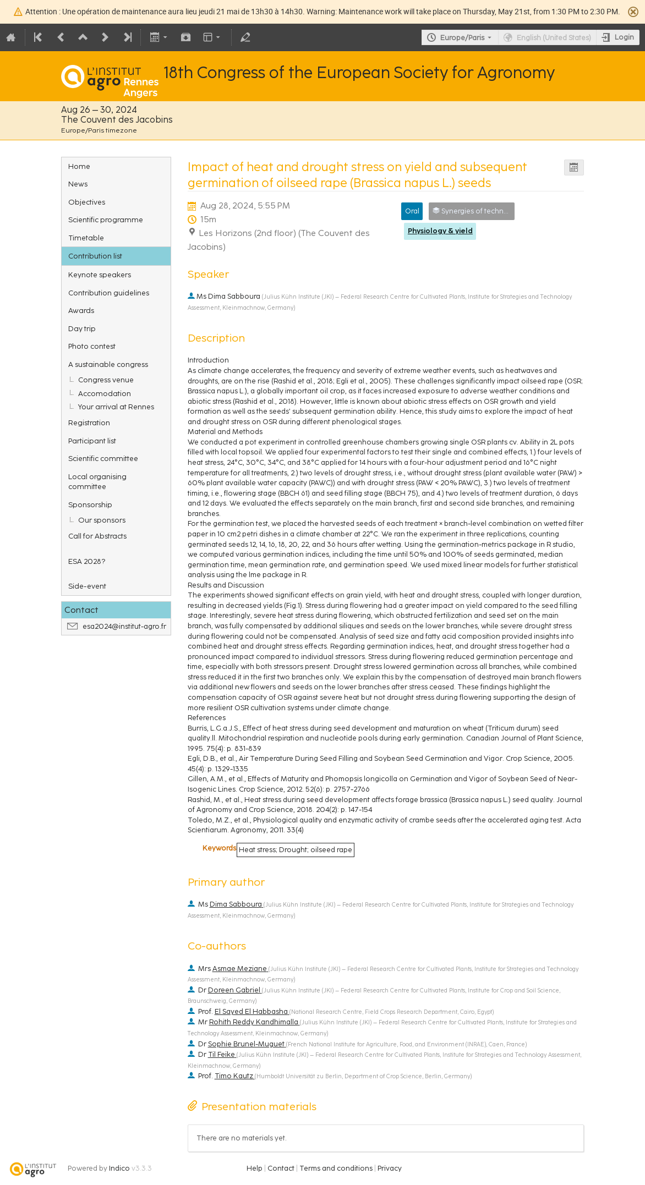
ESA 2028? (86, 561)
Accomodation (104, 393)
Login (624, 37)
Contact (280, 1168)
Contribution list (95, 255)
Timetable (86, 237)
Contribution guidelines (108, 292)
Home (79, 166)
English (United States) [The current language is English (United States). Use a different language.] (554, 38)
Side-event (87, 585)
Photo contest (92, 346)
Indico (119, 1168)
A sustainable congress (108, 364)
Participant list (92, 440)
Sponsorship (90, 504)
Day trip (82, 328)
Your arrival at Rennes (116, 406)
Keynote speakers (99, 274)
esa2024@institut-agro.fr (124, 626)
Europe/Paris (462, 38)
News (78, 183)
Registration (89, 422)
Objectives (86, 202)
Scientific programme (105, 219)
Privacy (390, 1168)
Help (255, 1168)
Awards (81, 310)
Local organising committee (97, 481)
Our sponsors (101, 519)
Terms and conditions (336, 1168)
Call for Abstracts (97, 535)
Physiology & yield (440, 231)
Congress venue (106, 379)
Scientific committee (103, 458)
